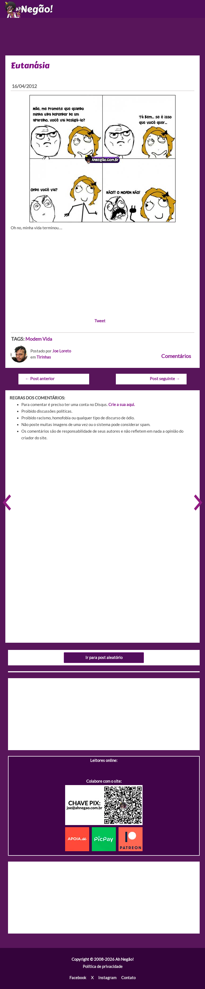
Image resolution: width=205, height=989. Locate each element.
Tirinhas (44, 357)
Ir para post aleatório (104, 657)
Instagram (107, 977)
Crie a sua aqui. (121, 404)
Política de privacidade (103, 966)
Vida (47, 339)
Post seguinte (165, 378)
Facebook (77, 977)
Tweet (99, 321)
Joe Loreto (61, 351)
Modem (33, 339)
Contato (128, 977)
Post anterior (39, 378)
